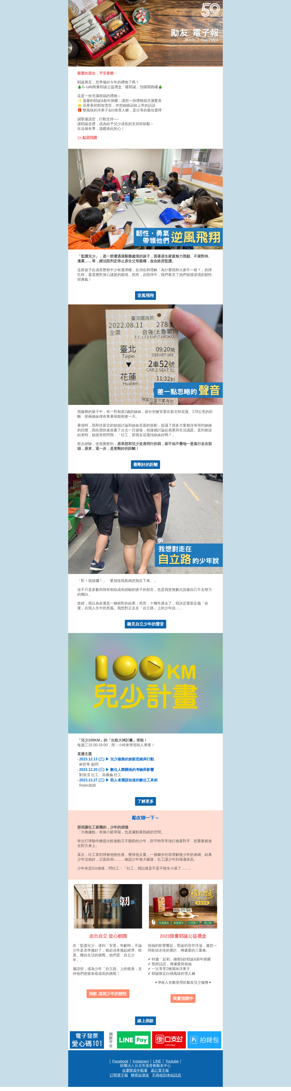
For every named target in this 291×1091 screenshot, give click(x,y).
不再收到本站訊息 (166, 1075)
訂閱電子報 (119, 1075)
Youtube (172, 1061)
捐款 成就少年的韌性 (108, 993)
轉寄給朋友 (140, 1075)
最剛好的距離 (145, 464)
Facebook (120, 1061)
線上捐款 (145, 1021)
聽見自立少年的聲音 (145, 624)
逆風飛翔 (145, 295)
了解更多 (145, 801)
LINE (157, 1061)
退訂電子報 (160, 1070)
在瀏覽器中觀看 (135, 1070)
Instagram (141, 1061)
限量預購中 (183, 998)
